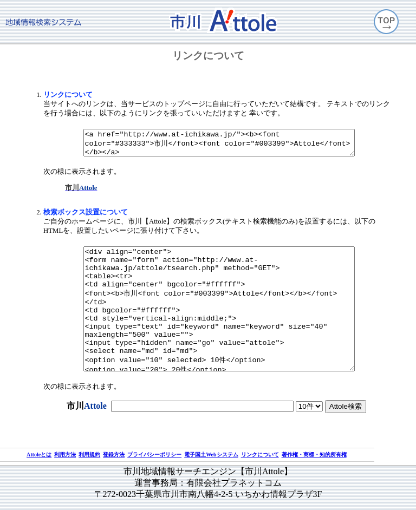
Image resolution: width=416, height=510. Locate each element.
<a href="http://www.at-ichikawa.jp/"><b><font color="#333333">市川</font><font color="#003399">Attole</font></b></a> (219, 131)
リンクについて (260, 455)
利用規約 (89, 455)
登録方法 (114, 455)
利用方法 (65, 455)
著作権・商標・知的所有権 (314, 455)
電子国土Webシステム (211, 455)
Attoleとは (39, 455)
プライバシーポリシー (154, 455)
